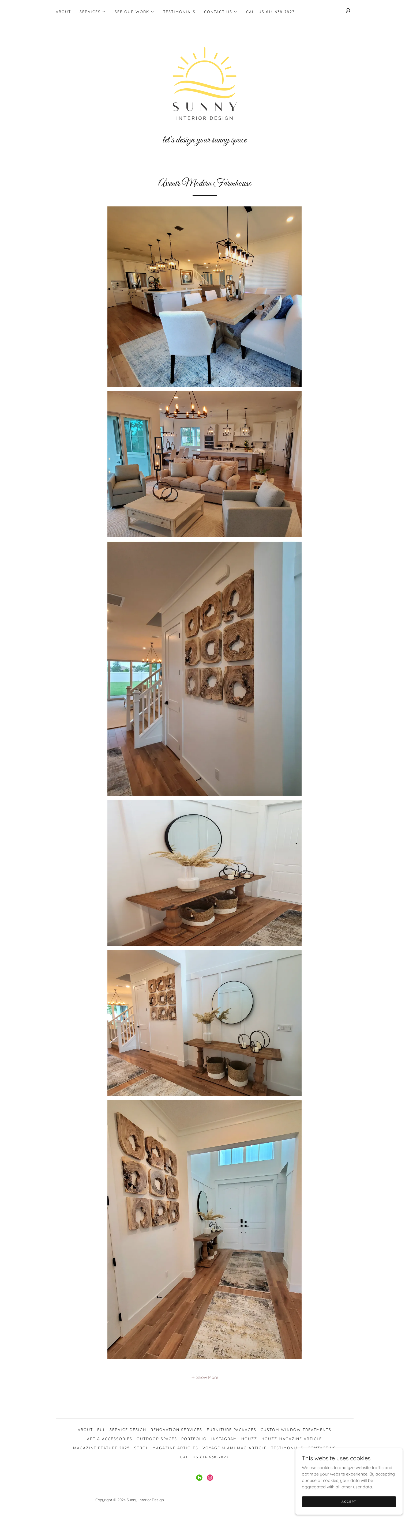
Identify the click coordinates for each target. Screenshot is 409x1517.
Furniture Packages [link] (231, 1429)
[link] (204, 86)
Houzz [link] (249, 1438)
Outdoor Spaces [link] (157, 1438)
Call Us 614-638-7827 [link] (270, 11)
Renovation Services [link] (176, 1429)
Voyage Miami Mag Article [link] (234, 1448)
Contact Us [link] (322, 1448)
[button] (93, 12)
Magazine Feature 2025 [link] (101, 1448)
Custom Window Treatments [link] (296, 1429)
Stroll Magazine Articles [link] (166, 1448)
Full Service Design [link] (121, 1429)
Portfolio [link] (194, 1438)
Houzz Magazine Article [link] (291, 1438)
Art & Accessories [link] (109, 1438)
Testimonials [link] (179, 11)
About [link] (63, 11)
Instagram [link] (224, 1438)
